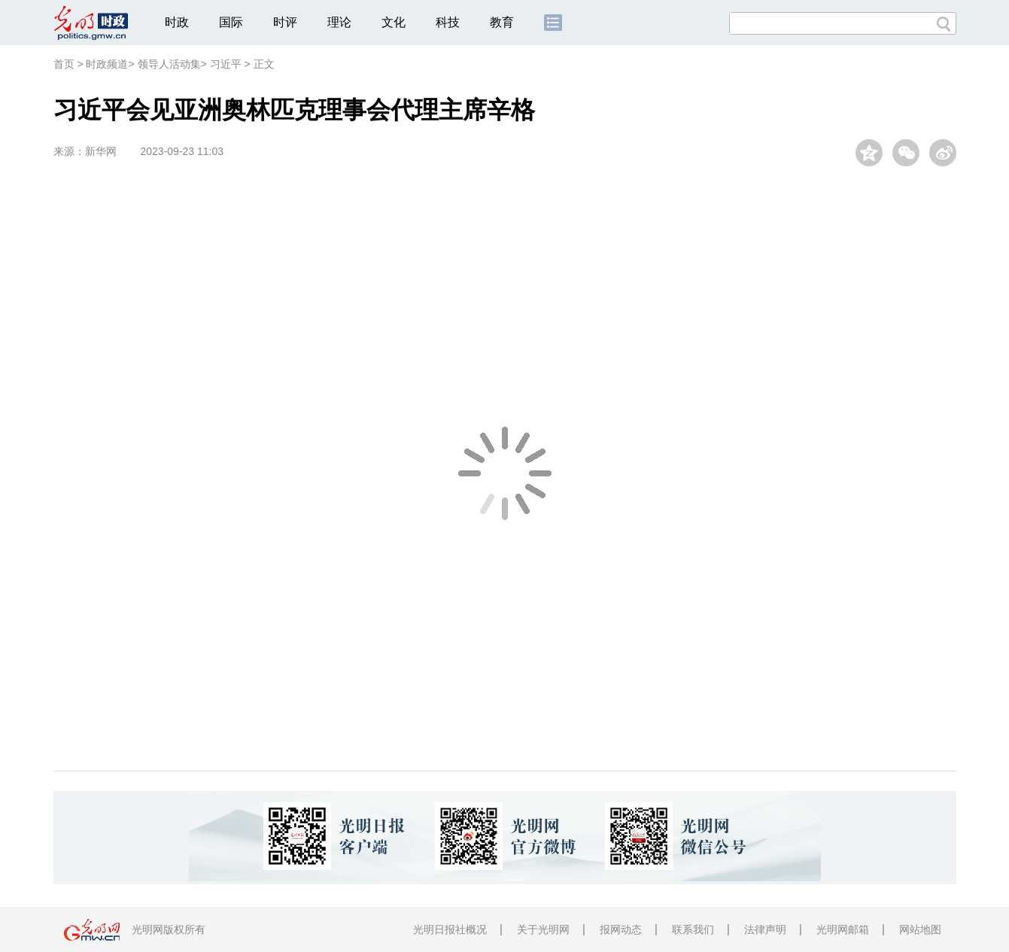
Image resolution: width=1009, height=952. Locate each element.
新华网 (101, 151)
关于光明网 (543, 929)
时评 (285, 22)
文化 (393, 22)
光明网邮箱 (842, 929)
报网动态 (621, 929)
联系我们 (693, 929)
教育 (502, 22)
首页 (63, 64)
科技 (448, 22)
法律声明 (765, 929)
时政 (177, 22)
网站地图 (920, 929)
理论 (339, 22)
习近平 (226, 64)
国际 (231, 22)
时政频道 (107, 64)
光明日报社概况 (450, 929)
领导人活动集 (169, 64)
